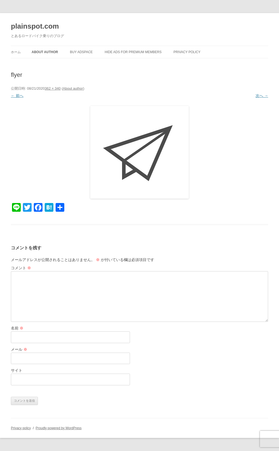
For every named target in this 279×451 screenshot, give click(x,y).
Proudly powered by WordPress (59, 428)
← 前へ (17, 95)
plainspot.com (35, 26)
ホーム (16, 52)
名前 (17, 328)
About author (45, 52)
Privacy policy (187, 52)
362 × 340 (52, 88)
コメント (21, 268)
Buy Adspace (81, 52)
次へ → (262, 95)
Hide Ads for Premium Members (133, 52)
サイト (16, 370)
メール (19, 349)
